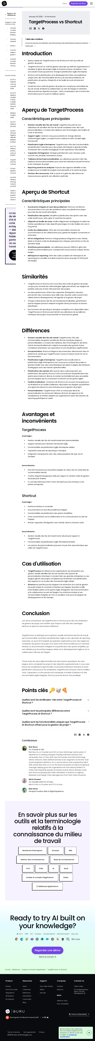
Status (42, 989)
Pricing (8, 986)
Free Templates (63, 1004)
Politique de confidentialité (68, 1036)
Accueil (7, 969)
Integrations (10, 993)
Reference (27, 993)
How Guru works (11, 989)
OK (89, 1033)
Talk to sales (78, 986)
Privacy (41, 1032)
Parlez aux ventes (15, 255)
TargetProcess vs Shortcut (57, 969)
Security (43, 993)
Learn (25, 986)
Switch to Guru (62, 1001)
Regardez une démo (78, 3)
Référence (16, 969)
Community (27, 999)
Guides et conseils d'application (34, 969)
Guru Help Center (46, 986)
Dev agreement (29, 1032)
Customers (27, 989)
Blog (24, 1002)
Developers (27, 996)
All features (10, 996)
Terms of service (13, 1032)
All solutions (10, 999)
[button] (91, 3)
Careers (60, 986)
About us (60, 989)
